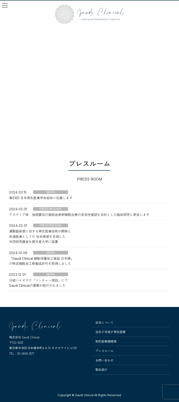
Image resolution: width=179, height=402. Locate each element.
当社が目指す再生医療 (110, 332)
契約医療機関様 (106, 341)
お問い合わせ (104, 360)
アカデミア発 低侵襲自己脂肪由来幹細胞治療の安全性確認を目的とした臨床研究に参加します (79, 215)
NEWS (50, 192)
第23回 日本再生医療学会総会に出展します (40, 198)
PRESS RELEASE (51, 209)
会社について (104, 322)
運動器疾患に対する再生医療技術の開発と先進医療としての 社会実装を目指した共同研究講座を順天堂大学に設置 (40, 236)
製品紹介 (101, 369)
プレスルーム (104, 351)
